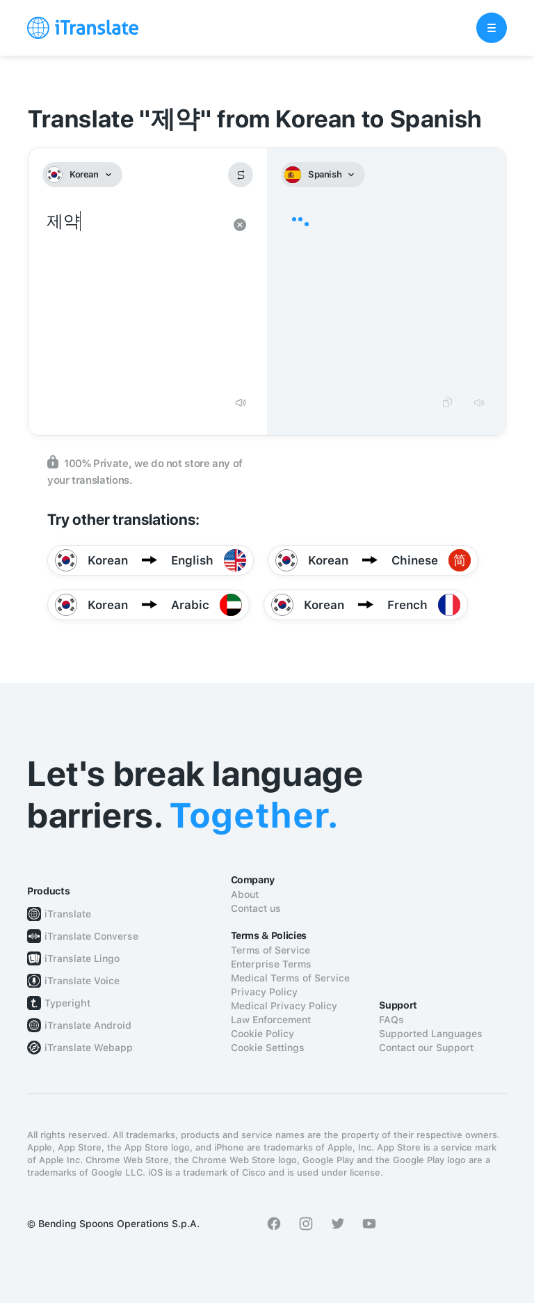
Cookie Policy (262, 1033)
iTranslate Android (87, 1025)
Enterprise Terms (271, 964)
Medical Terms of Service (290, 978)
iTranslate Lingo (82, 958)
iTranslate (67, 913)
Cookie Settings (268, 1047)
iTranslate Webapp (88, 1047)
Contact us (256, 908)
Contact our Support (426, 1047)
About (245, 894)
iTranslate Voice (82, 980)
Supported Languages (431, 1033)
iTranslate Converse (91, 936)
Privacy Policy (264, 991)
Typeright (67, 1003)
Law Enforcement (271, 1019)
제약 (133, 298)
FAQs (391, 1019)
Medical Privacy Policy (284, 1005)
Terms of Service (270, 950)
